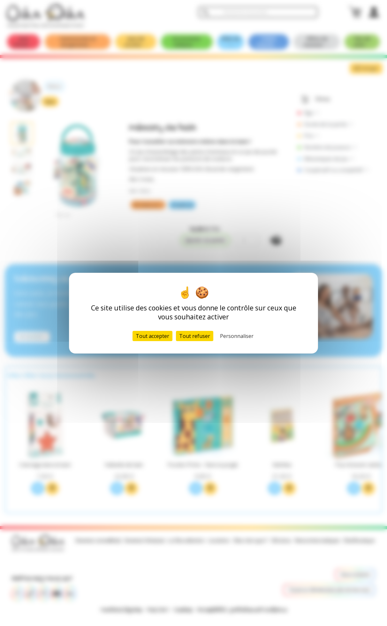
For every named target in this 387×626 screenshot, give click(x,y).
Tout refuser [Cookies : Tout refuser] (194, 336)
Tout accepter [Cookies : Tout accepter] (152, 336)
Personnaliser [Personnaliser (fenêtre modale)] (237, 336)
